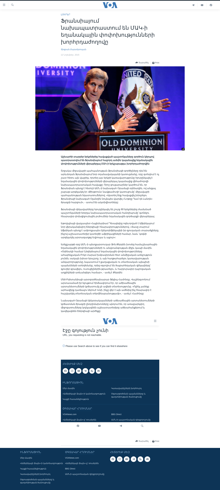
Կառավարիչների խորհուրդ (35, 474)
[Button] (142, 63)
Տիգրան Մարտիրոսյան (73, 49)
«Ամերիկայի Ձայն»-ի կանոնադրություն (41, 463)
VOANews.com (72, 458)
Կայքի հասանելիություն (33, 468)
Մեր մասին (26, 458)
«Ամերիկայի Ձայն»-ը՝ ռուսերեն (82, 463)
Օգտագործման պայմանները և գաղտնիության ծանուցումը (37, 481)
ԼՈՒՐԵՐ (65, 14)
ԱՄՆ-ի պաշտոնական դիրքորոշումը (84, 474)
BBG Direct (70, 468)
